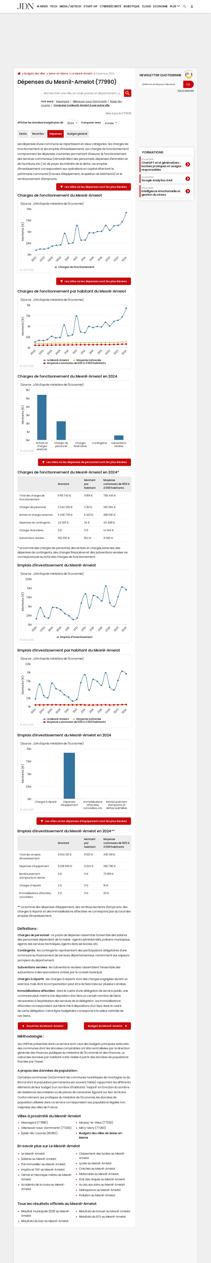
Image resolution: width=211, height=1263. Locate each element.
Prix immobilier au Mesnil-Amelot (43, 1164)
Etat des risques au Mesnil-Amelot (102, 1179)
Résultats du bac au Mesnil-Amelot (44, 1220)
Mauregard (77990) (34, 1122)
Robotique (132, 6)
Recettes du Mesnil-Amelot (43, 1026)
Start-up (90, 6)
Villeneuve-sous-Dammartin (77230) (46, 1127)
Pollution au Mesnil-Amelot (97, 1195)
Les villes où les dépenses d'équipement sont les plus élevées (86, 821)
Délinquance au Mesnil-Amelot (100, 1189)
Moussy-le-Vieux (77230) (96, 1122)
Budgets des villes (34, 73)
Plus (175, 6)
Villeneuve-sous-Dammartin (90, 101)
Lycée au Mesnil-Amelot (95, 1163)
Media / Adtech (70, 6)
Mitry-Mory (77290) (92, 1127)
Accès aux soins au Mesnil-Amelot (102, 1184)
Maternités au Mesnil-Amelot (99, 1173)
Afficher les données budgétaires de (40, 122)
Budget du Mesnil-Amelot (107, 1026)
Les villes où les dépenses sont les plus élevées (96, 187)
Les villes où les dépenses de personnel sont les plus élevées (86, 462)
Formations (152, 152)
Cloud (146, 6)
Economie (160, 6)
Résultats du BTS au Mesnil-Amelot (102, 1216)
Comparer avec (91, 122)
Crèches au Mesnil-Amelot (97, 1168)
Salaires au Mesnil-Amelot (38, 1158)
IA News (42, 6)
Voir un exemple (185, 90)
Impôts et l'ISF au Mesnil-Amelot (43, 1169)
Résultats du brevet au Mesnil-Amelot (104, 1211)
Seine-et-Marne (58, 73)
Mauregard (62, 101)
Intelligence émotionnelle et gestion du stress (161, 191)
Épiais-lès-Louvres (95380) (39, 1133)
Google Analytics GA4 (156, 179)
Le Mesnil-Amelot (82, 73)
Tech (53, 6)
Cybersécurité (110, 6)
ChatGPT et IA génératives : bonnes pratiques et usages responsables (161, 164)
